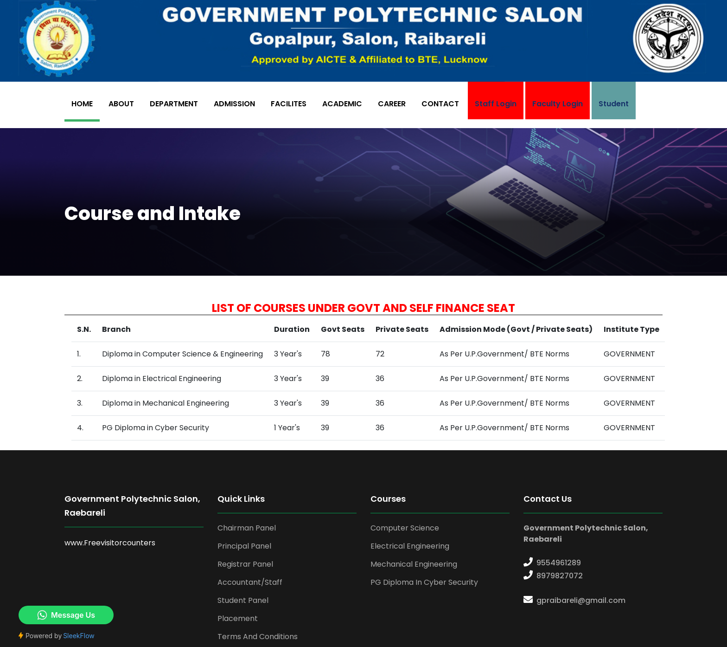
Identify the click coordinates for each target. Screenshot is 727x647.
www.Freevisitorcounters (109, 542)
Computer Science (404, 528)
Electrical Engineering (409, 546)
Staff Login (496, 103)
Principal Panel (244, 546)
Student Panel (242, 600)
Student (614, 103)
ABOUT (121, 103)
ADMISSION (234, 103)
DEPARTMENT (174, 103)
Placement (237, 618)
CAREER (392, 103)
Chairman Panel (246, 528)
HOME (82, 103)
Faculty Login (557, 103)
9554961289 (558, 562)
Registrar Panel (245, 564)
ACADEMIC (342, 103)
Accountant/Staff (249, 582)
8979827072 (559, 575)
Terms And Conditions (257, 636)
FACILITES (288, 103)
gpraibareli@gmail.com (580, 600)
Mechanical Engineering (413, 564)
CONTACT (440, 103)
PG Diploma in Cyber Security (424, 582)
